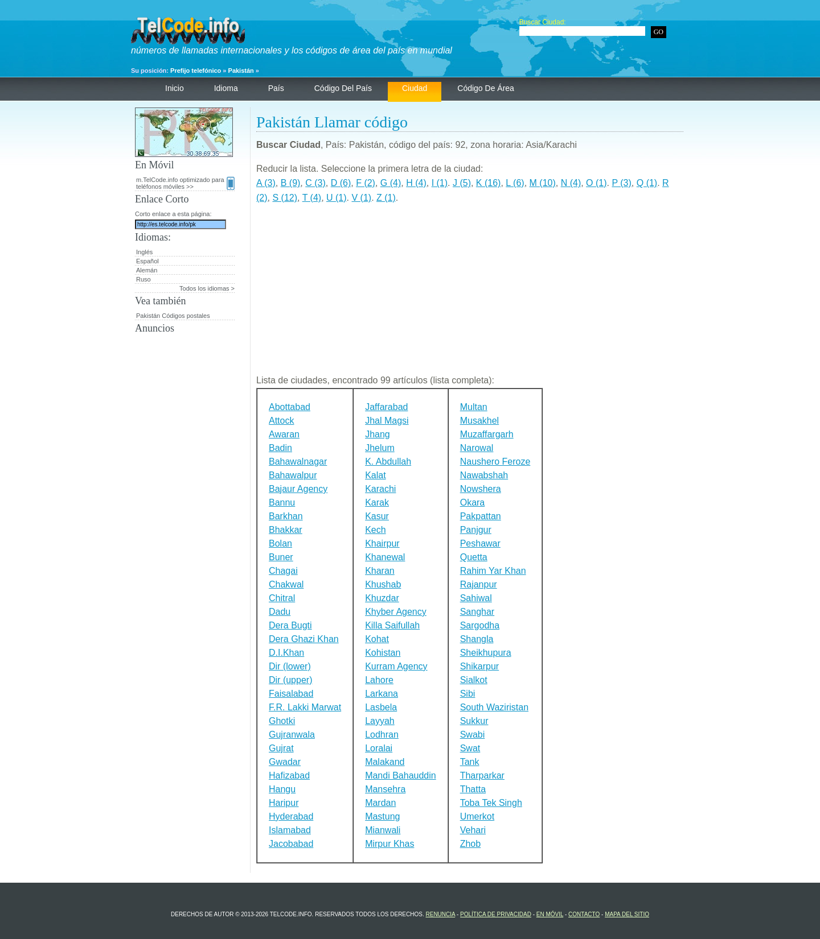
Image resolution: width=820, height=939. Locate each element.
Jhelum (380, 448)
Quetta (473, 557)
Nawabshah (484, 475)
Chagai (283, 571)
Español (147, 261)
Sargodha (479, 625)
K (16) (488, 183)
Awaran (284, 434)
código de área (485, 88)
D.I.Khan (286, 652)
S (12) (284, 197)
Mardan (380, 803)
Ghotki (282, 721)
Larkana (381, 693)
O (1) (596, 183)
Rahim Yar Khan (493, 571)
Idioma (226, 88)
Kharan (380, 571)
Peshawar (480, 543)
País (276, 88)
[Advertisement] (469, 293)
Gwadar (285, 762)
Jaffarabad (386, 407)
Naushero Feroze (495, 461)
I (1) (440, 183)
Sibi (467, 693)
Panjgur (475, 530)
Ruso (143, 279)
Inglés (144, 252)
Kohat (377, 639)
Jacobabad (291, 844)
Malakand (384, 762)
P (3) (621, 183)
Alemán (146, 270)
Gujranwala (292, 734)
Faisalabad (291, 693)
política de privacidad (495, 914)
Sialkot (473, 680)
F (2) (365, 183)
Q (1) (647, 183)
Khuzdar (382, 598)
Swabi (472, 734)
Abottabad (289, 407)
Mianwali (382, 830)
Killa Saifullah (392, 625)
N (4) (571, 183)
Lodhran (382, 734)
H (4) (416, 183)
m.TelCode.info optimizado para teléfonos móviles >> (185, 183)
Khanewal (385, 557)
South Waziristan (494, 707)
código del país (343, 88)
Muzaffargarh (487, 434)
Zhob (470, 844)
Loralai (378, 748)
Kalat (375, 475)
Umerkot (477, 816)
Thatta (473, 789)
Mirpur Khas (389, 844)
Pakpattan (480, 516)
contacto (584, 914)
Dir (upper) (290, 680)
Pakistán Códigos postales (173, 315)
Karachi (380, 489)
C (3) (315, 183)
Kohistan (382, 652)
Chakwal (286, 584)
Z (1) (386, 197)
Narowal (477, 448)
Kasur (377, 516)
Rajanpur (478, 584)
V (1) (361, 197)
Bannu (282, 502)
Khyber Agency (396, 612)
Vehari (473, 830)
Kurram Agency (396, 666)
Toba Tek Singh (491, 803)
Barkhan (286, 516)
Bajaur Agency (298, 489)
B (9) (291, 183)
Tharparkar (482, 775)
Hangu (282, 789)
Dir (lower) (290, 666)
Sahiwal (476, 598)
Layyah (380, 721)
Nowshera (480, 489)
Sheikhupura (485, 652)
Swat (470, 748)
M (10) (543, 183)
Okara (472, 502)
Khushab (383, 584)
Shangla (477, 639)
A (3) (266, 183)
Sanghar (477, 612)
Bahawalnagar (298, 461)
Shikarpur (479, 666)
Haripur (283, 803)
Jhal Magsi (386, 420)
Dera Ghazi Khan (304, 639)
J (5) (462, 183)
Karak (377, 502)
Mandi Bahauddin (400, 775)
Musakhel (479, 420)
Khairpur (382, 543)
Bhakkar (285, 530)
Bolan (280, 543)
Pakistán (241, 70)
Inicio (174, 88)
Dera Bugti (290, 625)
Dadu (279, 612)
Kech (375, 530)
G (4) (390, 183)
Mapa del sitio (627, 914)
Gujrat (281, 748)
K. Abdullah (388, 461)
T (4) (311, 197)
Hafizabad (289, 775)
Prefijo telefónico (195, 70)
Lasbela (381, 707)
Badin (280, 448)
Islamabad (290, 830)
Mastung (382, 816)
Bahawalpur (293, 475)
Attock (281, 420)
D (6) (341, 183)
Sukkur (474, 721)
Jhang (377, 434)
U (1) (336, 197)
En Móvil (549, 914)
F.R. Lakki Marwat (305, 707)
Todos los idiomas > (207, 288)
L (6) (515, 183)
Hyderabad (291, 816)
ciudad (414, 88)
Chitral (282, 598)
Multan (473, 407)
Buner (281, 557)
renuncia (440, 914)
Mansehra (385, 789)
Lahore (379, 680)
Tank (469, 762)
